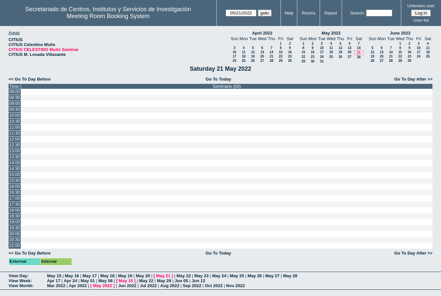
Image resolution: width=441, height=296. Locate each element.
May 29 (164, 280)
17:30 (14, 204)
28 (271, 60)
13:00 (14, 150)
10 (234, 52)
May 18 (107, 275)
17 (234, 56)
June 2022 (400, 33)
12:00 (14, 138)
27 (262, 60)
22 (280, 56)
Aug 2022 (169, 285)
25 (243, 60)
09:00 (14, 103)
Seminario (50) (227, 86)
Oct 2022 (214, 285)
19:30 (14, 227)
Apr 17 (53, 280)
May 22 (184, 275)
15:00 (14, 174)
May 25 (237, 275)
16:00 (14, 186)
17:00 (14, 198)
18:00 (14, 210)
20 (262, 56)
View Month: (21, 285)
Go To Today (218, 79)
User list (421, 20)
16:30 (14, 192)
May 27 (272, 275)
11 (243, 52)
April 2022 (262, 33)
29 (280, 60)
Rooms (308, 13)
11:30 (14, 133)
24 (234, 60)
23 (290, 56)
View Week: (20, 280)
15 (280, 52)
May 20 (143, 275)
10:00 (14, 115)
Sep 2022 (192, 285)
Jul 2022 (148, 285)
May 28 (290, 275)
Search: (357, 13)
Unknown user (421, 5)
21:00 (14, 245)
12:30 (14, 144)
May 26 (255, 275)
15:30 (14, 180)
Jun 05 (181, 280)
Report (330, 13)
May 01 (88, 280)
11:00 (14, 127)
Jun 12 (198, 280)
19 (253, 56)
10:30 (14, 121)
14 (271, 52)
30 (290, 60)
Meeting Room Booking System (108, 16)
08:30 (14, 97)
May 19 (125, 275)
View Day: (19, 275)
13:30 (14, 156)
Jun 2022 (127, 285)
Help (288, 13)
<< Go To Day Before (30, 79)
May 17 (90, 275)
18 (243, 56)
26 (253, 60)
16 (290, 52)
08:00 (14, 91)
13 (262, 52)
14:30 (14, 168)
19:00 (14, 221)
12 (253, 52)
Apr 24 (70, 280)
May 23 (201, 275)
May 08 (105, 280)
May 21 (163, 275)
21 (271, 56)
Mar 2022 (56, 285)
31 (322, 61)
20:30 (14, 239)
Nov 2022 (235, 285)
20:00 (14, 233)
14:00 (14, 162)
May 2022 (331, 33)
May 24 (219, 275)
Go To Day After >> (413, 79)
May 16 (72, 275)
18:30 (14, 215)
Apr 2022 (78, 285)
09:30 (14, 109)
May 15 (54, 275)
